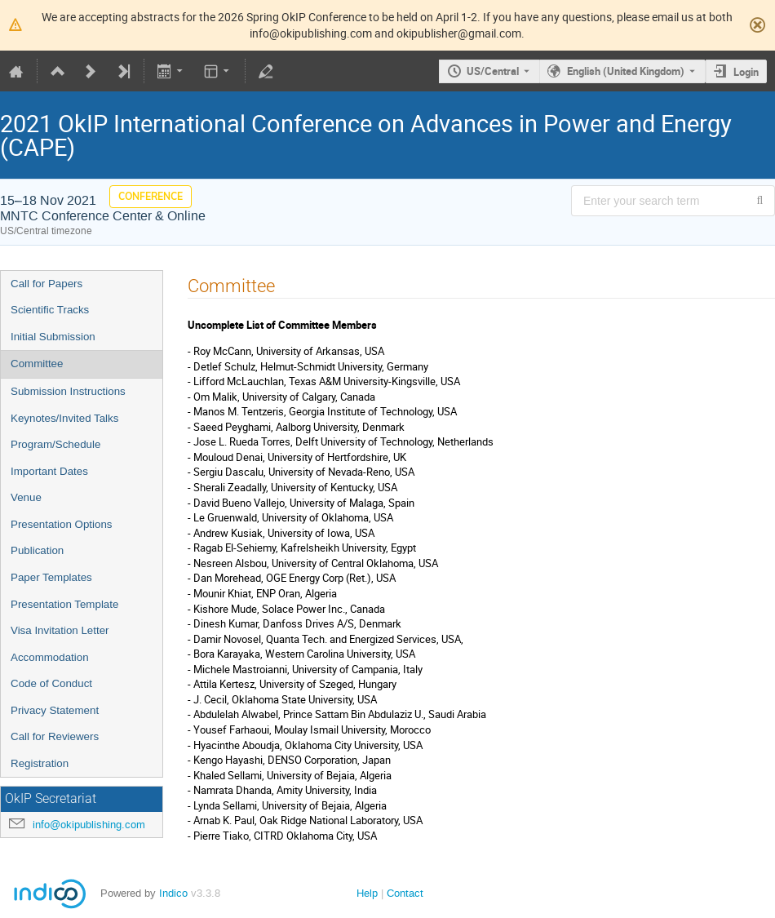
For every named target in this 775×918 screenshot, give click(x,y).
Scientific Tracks (50, 310)
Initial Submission (53, 336)
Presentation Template (64, 604)
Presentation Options (61, 524)
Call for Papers (46, 283)
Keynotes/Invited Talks (64, 418)
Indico (173, 893)
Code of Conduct (51, 683)
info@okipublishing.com (89, 825)
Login (746, 71)
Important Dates (49, 471)
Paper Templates (51, 577)
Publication (37, 550)
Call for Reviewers (55, 736)
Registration (40, 763)
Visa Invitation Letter (60, 630)
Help (367, 893)
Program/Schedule (55, 444)
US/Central (493, 71)
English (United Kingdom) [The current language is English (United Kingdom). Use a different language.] (625, 71)
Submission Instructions (68, 391)
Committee (37, 363)
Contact (405, 893)
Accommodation (50, 657)
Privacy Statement (55, 710)
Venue (26, 497)
